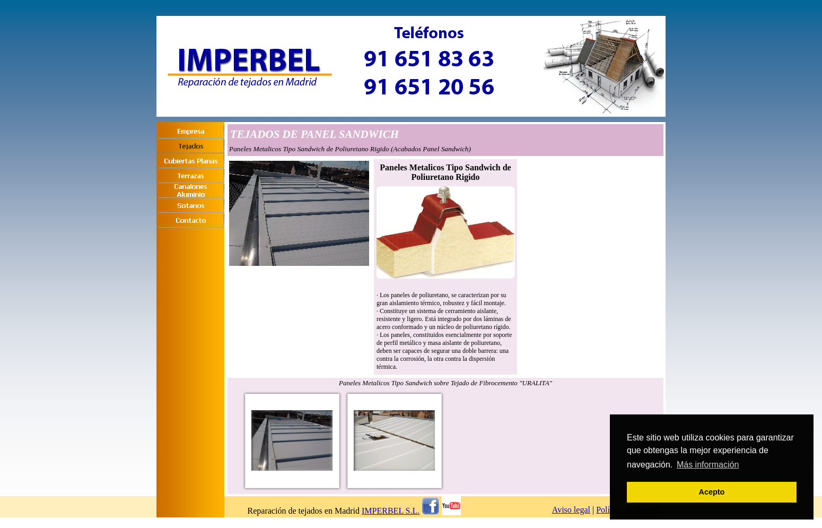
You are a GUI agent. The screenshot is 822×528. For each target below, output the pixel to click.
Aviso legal (571, 509)
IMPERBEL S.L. (390, 510)
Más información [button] (708, 464)
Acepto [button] (712, 492)
